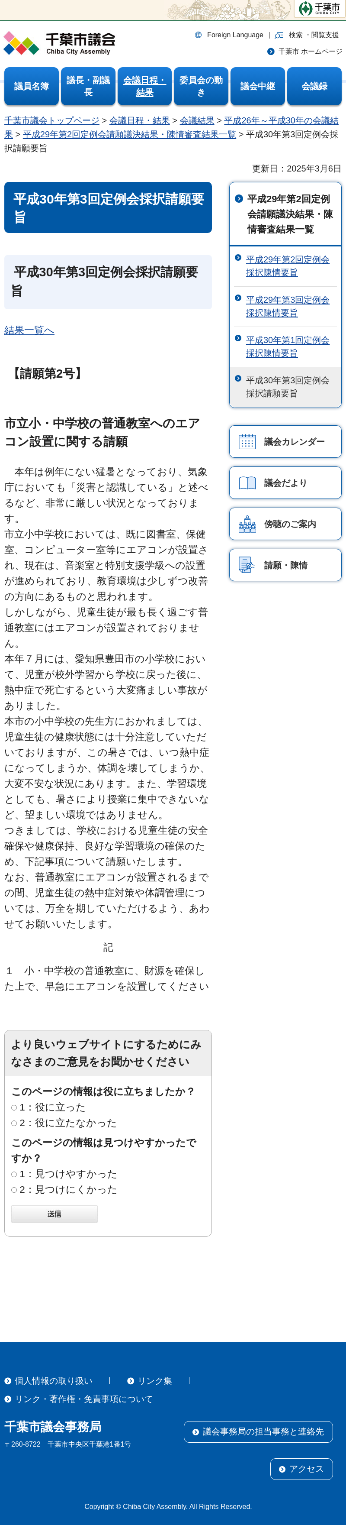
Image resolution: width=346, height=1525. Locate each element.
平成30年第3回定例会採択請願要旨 (288, 387)
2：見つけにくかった (68, 1189)
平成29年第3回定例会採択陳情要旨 (288, 306)
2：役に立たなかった (68, 1122)
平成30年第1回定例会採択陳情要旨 (288, 346)
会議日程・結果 (139, 120)
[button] (307, 35)
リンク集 (155, 1381)
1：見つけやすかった (68, 1174)
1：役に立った (52, 1107)
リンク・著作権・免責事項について (84, 1399)
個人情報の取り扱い (54, 1381)
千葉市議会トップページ (51, 120)
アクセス (306, 1468)
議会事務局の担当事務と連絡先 (263, 1431)
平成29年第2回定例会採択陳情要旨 (288, 266)
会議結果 (197, 120)
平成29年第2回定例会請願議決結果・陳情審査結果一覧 (129, 134)
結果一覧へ (29, 330)
